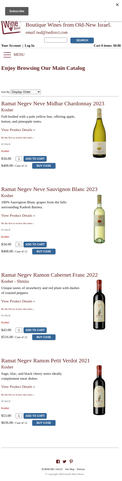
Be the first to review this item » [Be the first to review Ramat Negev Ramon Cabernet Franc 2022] (17, 309)
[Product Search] (55, 40)
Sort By (5, 92)
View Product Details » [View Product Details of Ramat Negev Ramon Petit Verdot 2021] (18, 387)
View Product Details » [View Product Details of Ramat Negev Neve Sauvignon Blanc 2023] (18, 215)
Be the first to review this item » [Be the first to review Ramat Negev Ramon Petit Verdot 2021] (17, 394)
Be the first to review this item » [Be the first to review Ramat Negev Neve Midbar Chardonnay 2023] (17, 137)
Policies (81, 469)
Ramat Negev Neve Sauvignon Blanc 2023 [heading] (49, 189)
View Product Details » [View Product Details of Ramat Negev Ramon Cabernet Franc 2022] (18, 301)
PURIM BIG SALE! (52, 469)
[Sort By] (25, 92)
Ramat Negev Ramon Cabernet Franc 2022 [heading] (49, 275)
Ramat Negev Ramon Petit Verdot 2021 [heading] (45, 360)
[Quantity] (19, 158)
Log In (29, 45)
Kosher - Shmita (15, 281)
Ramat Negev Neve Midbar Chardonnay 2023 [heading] (52, 103)
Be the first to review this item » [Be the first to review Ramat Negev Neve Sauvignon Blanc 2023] (17, 223)
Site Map (69, 469)
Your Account (11, 45)
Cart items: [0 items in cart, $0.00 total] (107, 45)
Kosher (7, 110)
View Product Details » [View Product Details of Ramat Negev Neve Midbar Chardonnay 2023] (18, 130)
